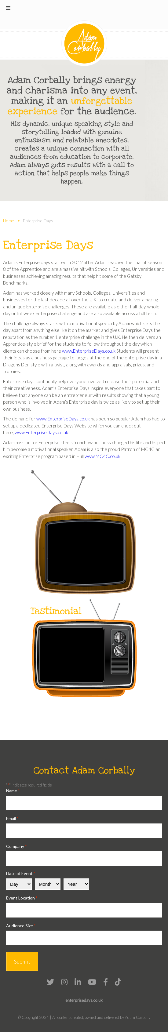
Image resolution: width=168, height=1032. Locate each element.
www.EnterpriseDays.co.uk (88, 351)
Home (8, 220)
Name (13, 790)
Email (12, 818)
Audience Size (20, 925)
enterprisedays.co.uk (84, 1000)
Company (16, 846)
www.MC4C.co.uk (102, 456)
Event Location (21, 897)
